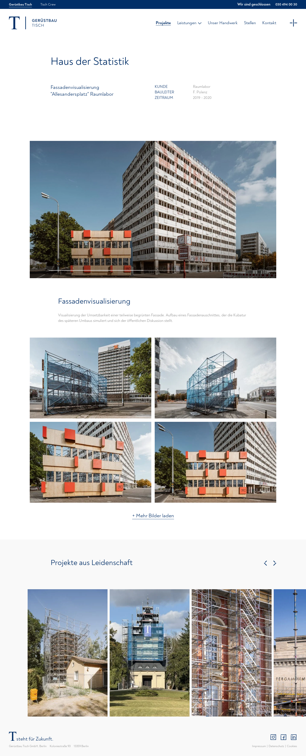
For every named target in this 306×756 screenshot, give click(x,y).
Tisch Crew (48, 4)
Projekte (163, 22)
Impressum (259, 746)
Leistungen (189, 22)
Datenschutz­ (276, 746)
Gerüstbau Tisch (20, 4)
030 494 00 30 (286, 4)
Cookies (292, 746)
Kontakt (269, 22)
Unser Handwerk (223, 22)
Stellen (250, 22)
